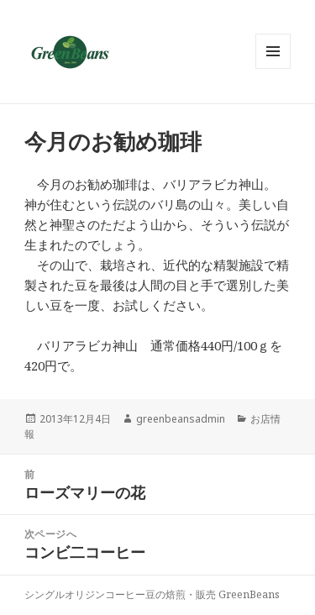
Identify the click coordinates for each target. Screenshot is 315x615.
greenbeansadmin (180, 419)
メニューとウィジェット (273, 68)
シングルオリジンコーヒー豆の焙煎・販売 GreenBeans (152, 594)
